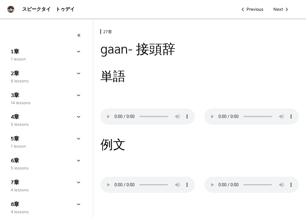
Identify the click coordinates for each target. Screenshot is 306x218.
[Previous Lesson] (251, 9)
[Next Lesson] (282, 9)
